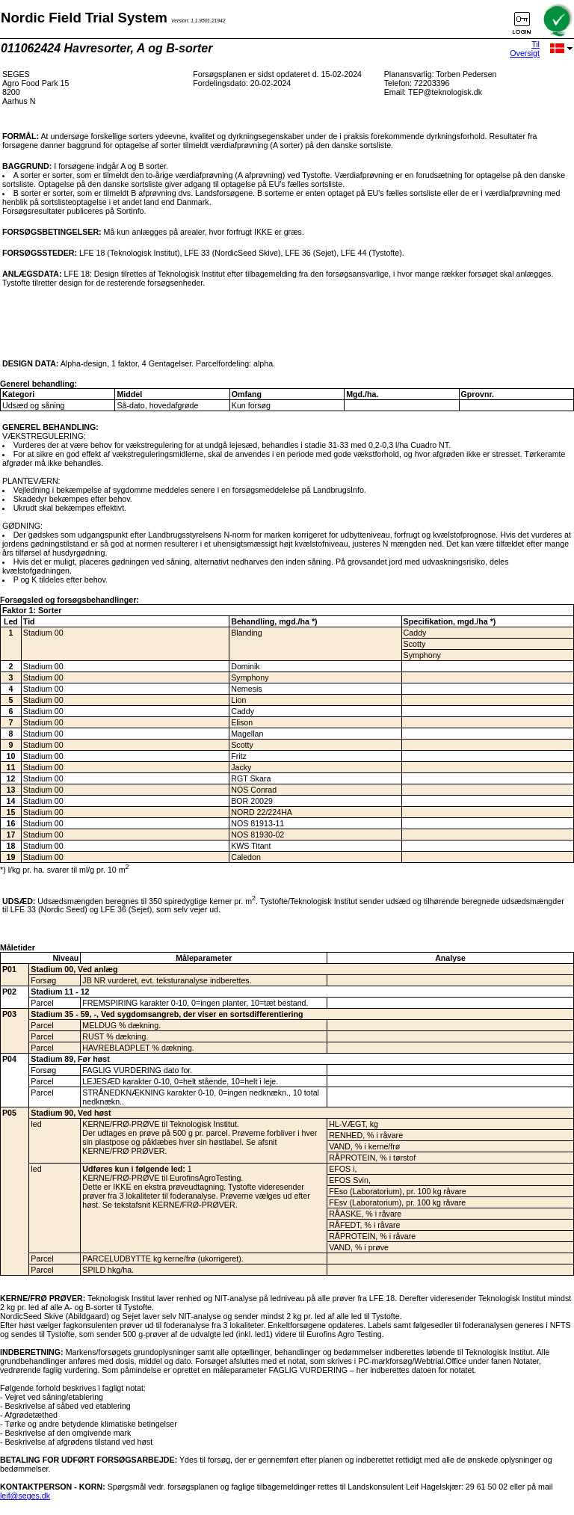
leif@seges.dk (25, 1495)
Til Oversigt (525, 49)
